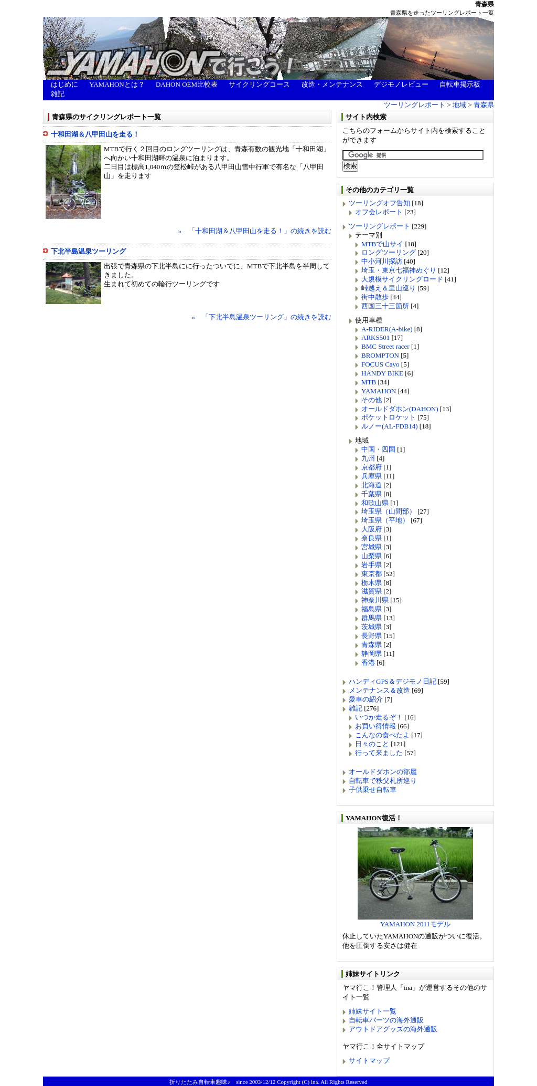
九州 (368, 458)
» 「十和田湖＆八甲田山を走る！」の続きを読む (255, 231)
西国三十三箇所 (385, 306)
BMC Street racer (385, 346)
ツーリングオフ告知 (379, 203)
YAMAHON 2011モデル (415, 920)
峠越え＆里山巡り (388, 288)
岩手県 (371, 565)
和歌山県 (375, 503)
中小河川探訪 (381, 261)
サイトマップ (369, 1060)
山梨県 (371, 556)
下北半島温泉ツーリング (88, 251)
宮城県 (371, 547)
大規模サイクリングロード (402, 279)
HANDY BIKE (382, 373)
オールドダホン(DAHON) (399, 409)
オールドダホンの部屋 (383, 772)
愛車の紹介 (366, 699)
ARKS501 (375, 337)
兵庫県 (371, 476)
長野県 (371, 636)
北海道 (371, 485)
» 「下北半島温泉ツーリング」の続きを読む (262, 317)
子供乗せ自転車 (372, 789)
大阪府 (371, 529)
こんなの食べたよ (382, 735)
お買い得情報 (375, 726)
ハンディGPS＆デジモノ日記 (392, 681)
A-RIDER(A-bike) (386, 329)
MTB (368, 382)
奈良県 (371, 538)
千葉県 (371, 494)
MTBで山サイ (382, 244)
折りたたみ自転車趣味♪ (199, 1082)
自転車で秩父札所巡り (383, 781)
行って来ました (379, 753)
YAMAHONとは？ (116, 84)
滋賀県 (371, 591)
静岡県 (371, 653)
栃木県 (371, 583)
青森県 (484, 105)
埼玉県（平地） (385, 520)
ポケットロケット (388, 417)
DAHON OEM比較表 (187, 84)
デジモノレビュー (401, 84)
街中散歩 (375, 297)
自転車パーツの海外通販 (386, 1020)
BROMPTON (380, 355)
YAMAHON (378, 391)
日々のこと (372, 744)
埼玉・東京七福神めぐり (398, 270)
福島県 (371, 609)
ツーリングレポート (414, 105)
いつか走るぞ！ (379, 717)
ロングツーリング (388, 252)
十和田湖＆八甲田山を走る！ (95, 134)
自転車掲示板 (459, 84)
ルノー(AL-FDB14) (389, 426)
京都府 (371, 467)
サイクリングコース (259, 84)
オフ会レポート (379, 212)
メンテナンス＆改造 (379, 690)
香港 (368, 662)
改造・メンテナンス (332, 84)
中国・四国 (378, 449)
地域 (459, 105)
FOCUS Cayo (380, 364)
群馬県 (371, 618)
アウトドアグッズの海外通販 (393, 1029)
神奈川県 (375, 600)
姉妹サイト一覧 (372, 1011)
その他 (371, 400)
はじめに (64, 84)
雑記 (58, 94)
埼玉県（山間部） (388, 511)
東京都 (371, 574)
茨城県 (371, 627)
